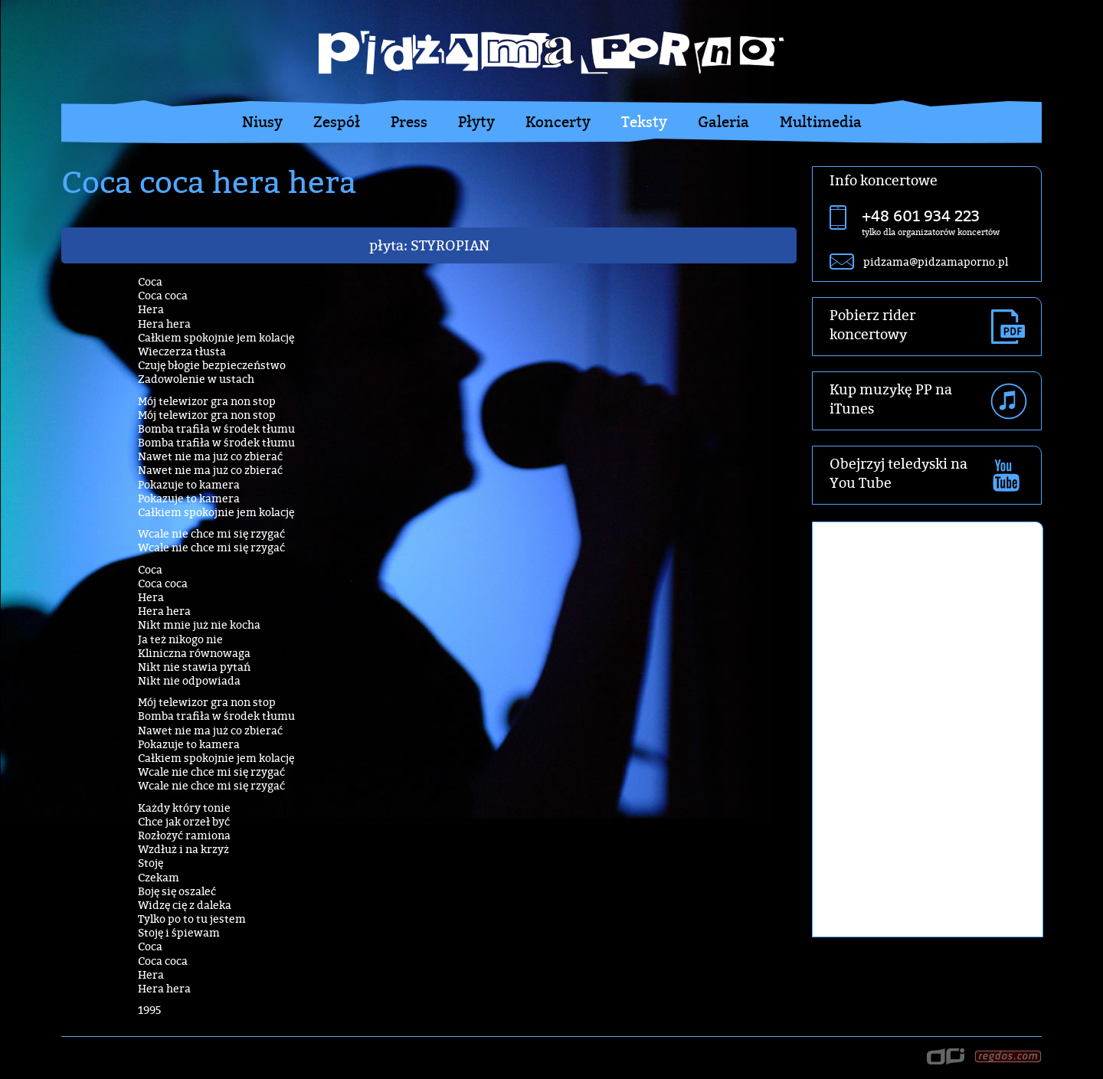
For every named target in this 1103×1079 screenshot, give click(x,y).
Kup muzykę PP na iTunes (891, 399)
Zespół (336, 122)
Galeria (723, 122)
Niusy (262, 122)
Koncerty (558, 122)
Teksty (644, 122)
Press (409, 122)
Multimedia (821, 122)
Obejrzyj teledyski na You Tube (898, 473)
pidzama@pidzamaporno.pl (935, 261)
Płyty (476, 122)
